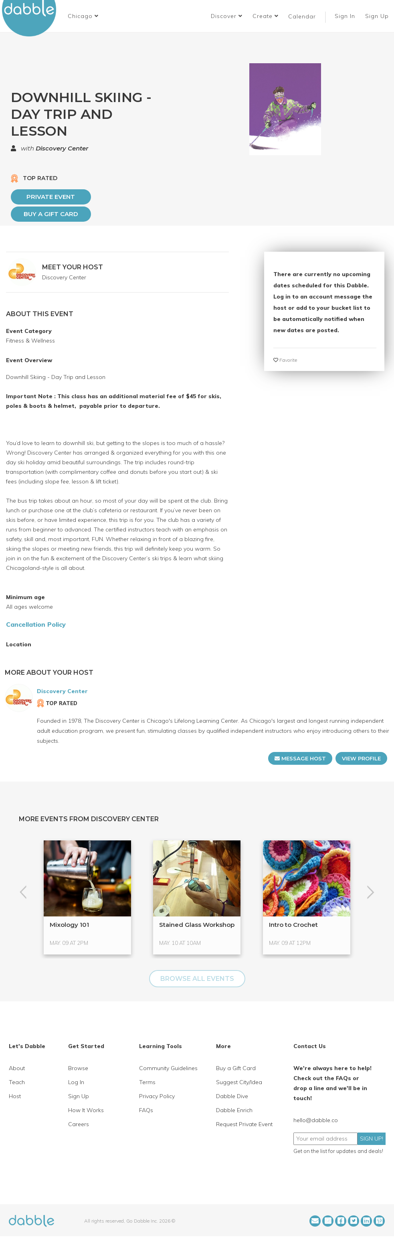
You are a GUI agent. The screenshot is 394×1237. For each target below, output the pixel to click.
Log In (76, 1082)
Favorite (285, 360)
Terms (147, 1082)
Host (15, 1096)
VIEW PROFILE (361, 758)
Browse (78, 1068)
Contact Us (309, 1046)
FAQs (146, 1110)
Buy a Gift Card (51, 214)
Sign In (346, 16)
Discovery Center (62, 148)
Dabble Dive (232, 1096)
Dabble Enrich (234, 1110)
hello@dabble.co (315, 1120)
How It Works (86, 1110)
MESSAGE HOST (300, 758)
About (17, 1068)
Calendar (302, 16)
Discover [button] (226, 16)
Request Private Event (244, 1124)
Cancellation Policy (36, 624)
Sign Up (378, 16)
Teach (17, 1082)
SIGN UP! (371, 1138)
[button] (83, 16)
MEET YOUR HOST (72, 267)
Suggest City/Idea (239, 1082)
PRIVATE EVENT (50, 196)
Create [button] (266, 16)
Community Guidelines (168, 1068)
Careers (78, 1124)
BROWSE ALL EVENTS (197, 978)
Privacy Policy (157, 1096)
